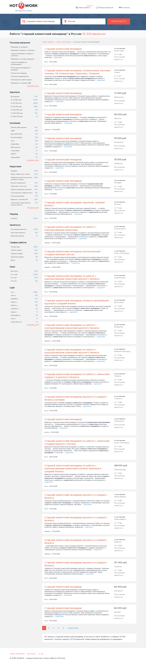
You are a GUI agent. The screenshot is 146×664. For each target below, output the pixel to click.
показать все (33, 86)
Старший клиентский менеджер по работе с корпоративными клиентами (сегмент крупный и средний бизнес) (72, 468)
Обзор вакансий (104, 7)
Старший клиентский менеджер (63, 49)
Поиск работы (48, 42)
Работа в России (63, 42)
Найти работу (83, 7)
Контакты (124, 7)
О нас (41, 654)
